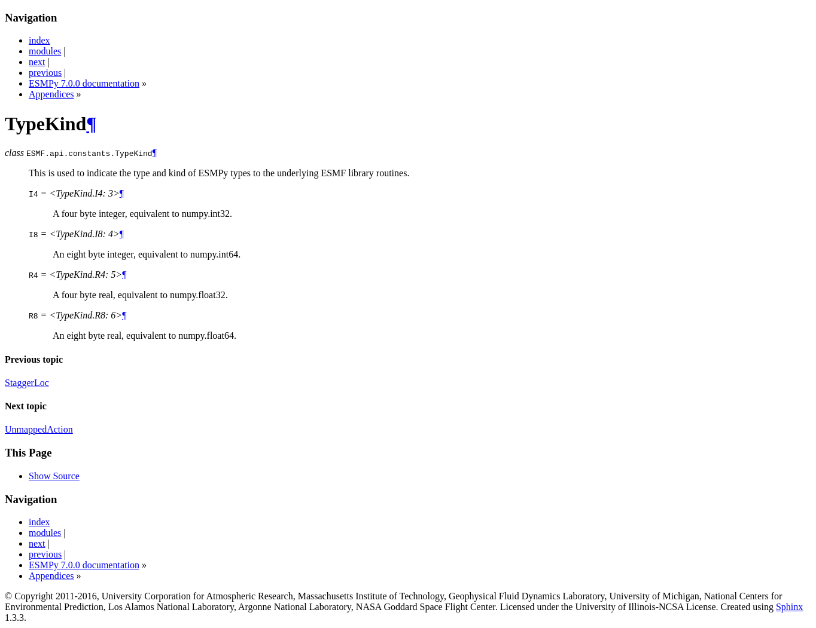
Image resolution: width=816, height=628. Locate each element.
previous (45, 73)
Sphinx (789, 607)
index (39, 40)
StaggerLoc (27, 383)
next (37, 62)
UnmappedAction (39, 429)
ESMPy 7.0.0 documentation (84, 83)
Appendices (51, 94)
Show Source (54, 476)
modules (45, 51)
